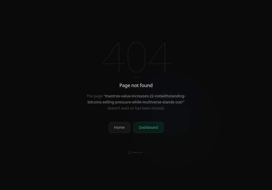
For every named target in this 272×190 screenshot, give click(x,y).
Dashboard (148, 127)
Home (119, 127)
